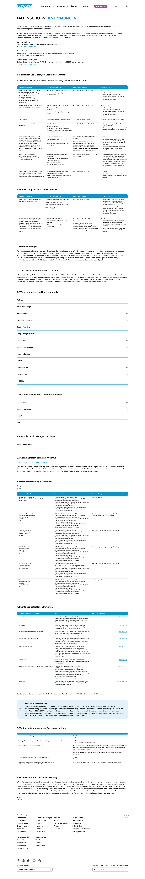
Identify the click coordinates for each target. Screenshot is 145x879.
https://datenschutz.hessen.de (64, 678)
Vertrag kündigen (78, 831)
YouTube (72, 423)
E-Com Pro (39, 823)
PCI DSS (113, 865)
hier (53, 207)
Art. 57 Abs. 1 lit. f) (122, 666)
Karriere (57, 818)
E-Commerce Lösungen (44, 818)
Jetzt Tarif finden (101, 6)
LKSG (107, 865)
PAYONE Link (40, 829)
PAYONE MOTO (41, 831)
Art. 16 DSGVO (123, 625)
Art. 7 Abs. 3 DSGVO (121, 681)
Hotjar (72, 361)
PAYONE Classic (22, 848)
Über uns (57, 815)
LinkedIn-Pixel (72, 368)
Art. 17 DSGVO (123, 631)
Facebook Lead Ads (72, 320)
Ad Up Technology (72, 307)
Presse (56, 826)
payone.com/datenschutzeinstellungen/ (32, 462)
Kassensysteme (41, 837)
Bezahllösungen (22, 815)
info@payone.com (29, 46)
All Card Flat (21, 843)
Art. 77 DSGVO (123, 668)
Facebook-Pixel (72, 313)
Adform (72, 300)
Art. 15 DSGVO (123, 617)
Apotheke (20, 829)
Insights (57, 829)
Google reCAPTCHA (72, 444)
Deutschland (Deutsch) (27, 869)
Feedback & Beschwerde (81, 829)
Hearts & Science (72, 354)
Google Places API (72, 409)
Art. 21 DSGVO (123, 659)
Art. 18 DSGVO (123, 638)
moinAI (72, 416)
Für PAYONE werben (61, 823)
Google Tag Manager (72, 347)
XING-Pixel (72, 381)
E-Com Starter (41, 820)
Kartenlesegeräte (23, 837)
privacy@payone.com (30, 64)
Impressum (95, 865)
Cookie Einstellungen (122, 865)
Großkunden (21, 831)
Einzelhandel (21, 818)
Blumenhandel (22, 826)
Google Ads (72, 340)
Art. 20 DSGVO (123, 646)
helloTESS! (39, 843)
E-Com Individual (42, 826)
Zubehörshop (77, 826)
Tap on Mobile (22, 840)
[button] (127, 6)
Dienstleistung (22, 823)
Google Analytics (72, 327)
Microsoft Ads (72, 374)
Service (75, 815)
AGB (102, 865)
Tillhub (38, 840)
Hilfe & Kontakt (78, 818)
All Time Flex (21, 845)
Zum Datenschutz (100, 869)
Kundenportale (77, 820)
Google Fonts (72, 402)
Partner (57, 820)
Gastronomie (21, 820)
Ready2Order (40, 845)
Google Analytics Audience (72, 334)
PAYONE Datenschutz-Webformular (90, 694)
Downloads (76, 823)
